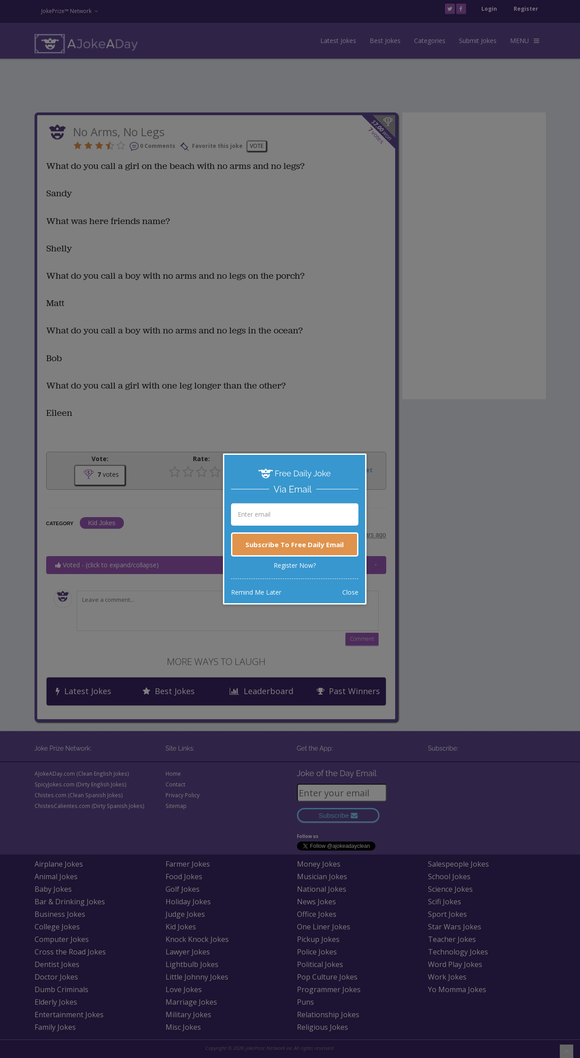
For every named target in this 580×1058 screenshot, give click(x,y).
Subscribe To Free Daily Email (294, 544)
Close (350, 592)
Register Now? (295, 565)
